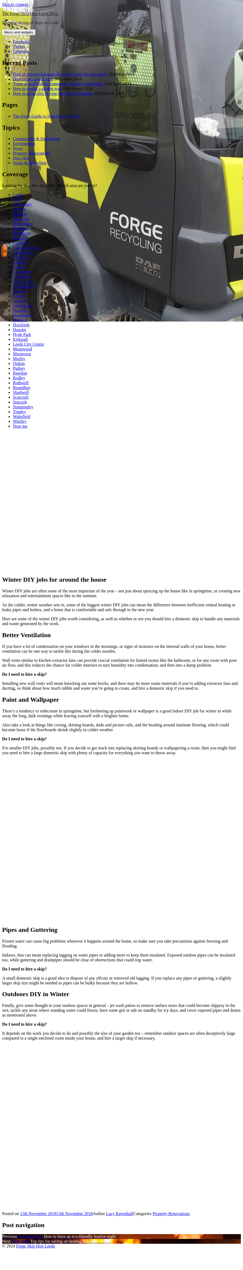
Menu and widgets (18, 32)
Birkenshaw (23, 223)
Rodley (19, 378)
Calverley (21, 243)
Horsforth (21, 325)
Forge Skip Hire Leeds (35, 1246)
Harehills (21, 310)
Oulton (19, 363)
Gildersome (23, 305)
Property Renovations (31, 153)
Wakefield (21, 416)
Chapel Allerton (26, 247)
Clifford (19, 262)
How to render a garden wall (37, 88)
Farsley (19, 296)
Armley (19, 209)
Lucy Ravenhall (119, 1213)
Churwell (21, 257)
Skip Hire (21, 158)
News (17, 148)
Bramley (20, 238)
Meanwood (22, 349)
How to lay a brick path (33, 79)
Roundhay (22, 387)
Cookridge (22, 272)
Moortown (22, 354)
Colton (19, 267)
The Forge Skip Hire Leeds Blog (30, 13)
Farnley (19, 291)
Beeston (20, 214)
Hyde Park (22, 334)
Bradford (20, 228)
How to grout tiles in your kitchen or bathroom (53, 93)
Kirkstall (20, 339)
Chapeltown (23, 252)
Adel (17, 199)
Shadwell (21, 392)
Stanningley (23, 407)
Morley (19, 358)
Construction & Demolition (36, 138)
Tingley (19, 411)
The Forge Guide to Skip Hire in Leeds (46, 116)
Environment (24, 143)
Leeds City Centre (28, 344)
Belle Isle (21, 218)
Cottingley (22, 276)
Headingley (23, 315)
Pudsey (19, 368)
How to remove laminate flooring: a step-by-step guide (60, 74)
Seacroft (20, 402)
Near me (20, 426)
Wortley (19, 421)
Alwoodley (22, 204)
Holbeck (20, 320)
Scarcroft (21, 397)
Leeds (18, 194)
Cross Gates (23, 281)
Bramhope (22, 233)
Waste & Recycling (29, 162)
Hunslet (19, 329)
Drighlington (24, 286)
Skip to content (15, 4)
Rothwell (21, 382)
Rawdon (20, 373)
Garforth (20, 300)
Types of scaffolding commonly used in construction (58, 83)
